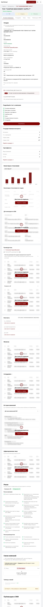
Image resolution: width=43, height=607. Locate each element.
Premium (20, 563)
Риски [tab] (29, 17)
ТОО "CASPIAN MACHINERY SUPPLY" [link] (24, 6)
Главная (4, 6)
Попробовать (21, 123)
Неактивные (21, 568)
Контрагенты (11, 6)
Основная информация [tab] (8, 18)
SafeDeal (4, 2)
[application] (21, 178)
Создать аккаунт (31, 2)
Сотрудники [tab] (18, 17)
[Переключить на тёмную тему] (37, 2)
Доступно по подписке (9, 323)
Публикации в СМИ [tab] (36, 17)
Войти (36, 588)
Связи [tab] (24, 17)
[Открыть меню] (40, 2)
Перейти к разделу (8, 143)
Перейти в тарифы (21, 202)
